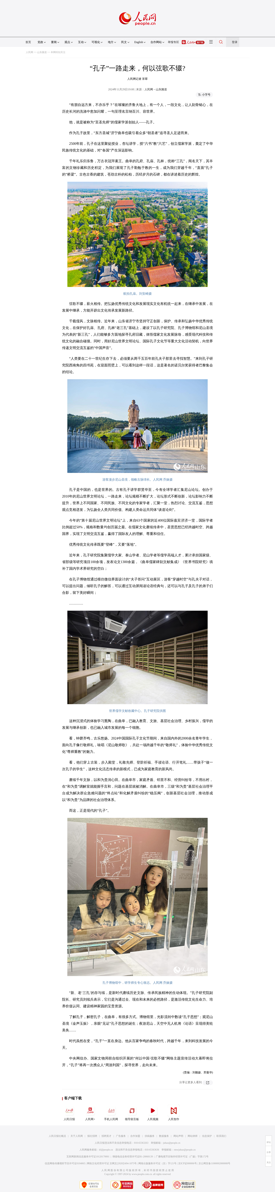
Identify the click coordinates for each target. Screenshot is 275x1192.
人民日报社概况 (57, 1136)
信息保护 (207, 1136)
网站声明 (178, 1136)
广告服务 (121, 1136)
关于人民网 (77, 1136)
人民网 (29, 52)
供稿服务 (150, 1136)
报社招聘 (92, 1136)
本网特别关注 (58, 52)
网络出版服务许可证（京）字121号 (157, 1163)
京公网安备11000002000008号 (214, 1163)
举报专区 (173, 42)
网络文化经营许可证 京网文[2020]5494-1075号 (112, 1163)
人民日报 (69, 1112)
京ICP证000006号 (187, 1163)
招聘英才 (106, 1136)
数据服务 (164, 1136)
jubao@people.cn (171, 1143)
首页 (28, 42)
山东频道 (42, 52)
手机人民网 (111, 1112)
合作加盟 (135, 1136)
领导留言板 (132, 1112)
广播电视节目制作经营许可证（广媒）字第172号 (182, 1156)
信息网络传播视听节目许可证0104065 (65, 1163)
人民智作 (173, 1112)
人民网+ (90, 1112)
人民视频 (153, 1112)
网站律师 (192, 1136)
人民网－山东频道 (156, 89)
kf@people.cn (106, 1149)
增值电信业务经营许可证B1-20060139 (132, 1156)
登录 (234, 42)
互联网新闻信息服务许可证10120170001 (87, 1156)
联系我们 (221, 1136)
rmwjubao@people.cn (185, 1149)
